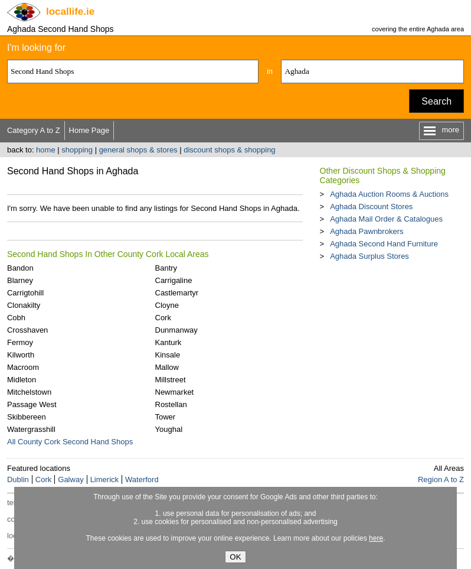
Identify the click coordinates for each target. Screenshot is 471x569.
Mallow (167, 367)
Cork (163, 317)
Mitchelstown (29, 392)
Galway (70, 479)
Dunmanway (176, 330)
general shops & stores (138, 149)
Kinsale (168, 354)
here (376, 538)
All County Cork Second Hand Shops (70, 441)
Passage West (32, 404)
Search (436, 101)
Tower (165, 416)
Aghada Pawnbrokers (366, 231)
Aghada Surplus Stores (369, 256)
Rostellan (171, 404)
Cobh (16, 317)
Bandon (20, 268)
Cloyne (167, 305)
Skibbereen (26, 416)
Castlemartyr (177, 292)
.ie (70, 11)
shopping (77, 149)
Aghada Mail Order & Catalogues (386, 218)
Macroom (23, 367)
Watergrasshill (31, 429)
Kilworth (20, 354)
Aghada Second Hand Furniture (384, 243)
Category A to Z (33, 130)
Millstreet (170, 379)
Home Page (89, 130)
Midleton (21, 379)
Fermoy (20, 342)
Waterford (142, 479)
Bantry (166, 268)
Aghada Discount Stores (371, 206)
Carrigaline (173, 280)
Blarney (20, 280)
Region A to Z (441, 479)
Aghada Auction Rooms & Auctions (389, 194)
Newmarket (174, 392)
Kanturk (168, 342)
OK (235, 556)
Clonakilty (23, 305)
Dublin (18, 479)
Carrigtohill (25, 292)
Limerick (104, 479)
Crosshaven (27, 330)
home (45, 149)
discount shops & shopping (229, 149)
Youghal (169, 429)
